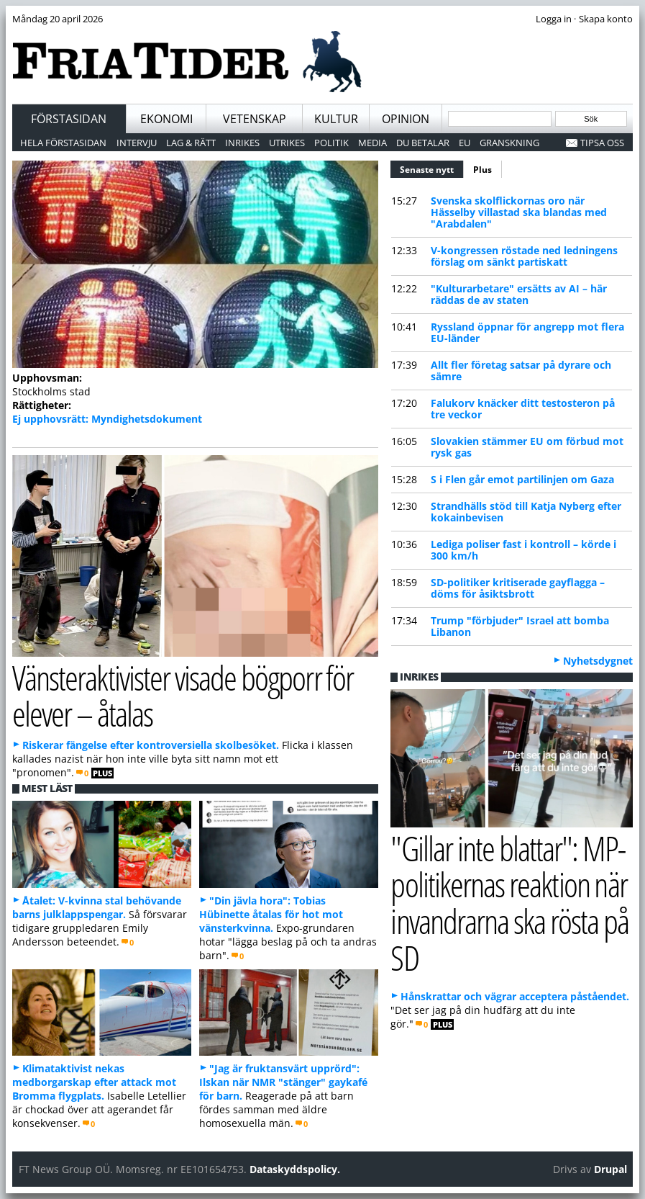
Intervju (136, 142)
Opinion (405, 119)
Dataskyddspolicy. (295, 1169)
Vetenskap (254, 119)
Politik (331, 142)
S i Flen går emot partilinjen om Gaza (522, 479)
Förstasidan (68, 119)
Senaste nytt (432, 168)
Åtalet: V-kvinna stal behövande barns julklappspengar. (96, 907)
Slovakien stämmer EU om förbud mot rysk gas (527, 446)
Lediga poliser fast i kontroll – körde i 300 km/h (523, 549)
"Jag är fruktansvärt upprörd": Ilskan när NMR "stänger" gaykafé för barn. (283, 1082)
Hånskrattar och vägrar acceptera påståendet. (515, 996)
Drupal (610, 1169)
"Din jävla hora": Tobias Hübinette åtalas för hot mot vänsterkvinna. (271, 914)
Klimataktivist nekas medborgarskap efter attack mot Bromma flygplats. (94, 1082)
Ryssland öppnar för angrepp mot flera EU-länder (527, 332)
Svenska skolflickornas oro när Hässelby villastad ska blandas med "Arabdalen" (519, 212)
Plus (482, 169)
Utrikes (287, 142)
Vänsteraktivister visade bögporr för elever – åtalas (183, 695)
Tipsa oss (602, 142)
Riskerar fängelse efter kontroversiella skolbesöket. (150, 745)
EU (464, 142)
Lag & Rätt (191, 142)
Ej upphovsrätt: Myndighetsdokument (107, 419)
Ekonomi (166, 119)
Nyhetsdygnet (598, 661)
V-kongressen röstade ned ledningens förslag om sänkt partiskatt (524, 256)
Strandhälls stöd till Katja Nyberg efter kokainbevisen (526, 511)
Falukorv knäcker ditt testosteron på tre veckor (523, 408)
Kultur (336, 119)
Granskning (509, 142)
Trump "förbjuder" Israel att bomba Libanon (520, 626)
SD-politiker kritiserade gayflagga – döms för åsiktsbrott (518, 588)
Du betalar (422, 142)
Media (372, 142)
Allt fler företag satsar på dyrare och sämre (521, 370)
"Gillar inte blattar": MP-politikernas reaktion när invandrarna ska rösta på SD (509, 903)
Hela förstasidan (63, 142)
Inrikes (242, 142)
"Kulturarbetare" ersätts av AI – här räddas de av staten (519, 294)
